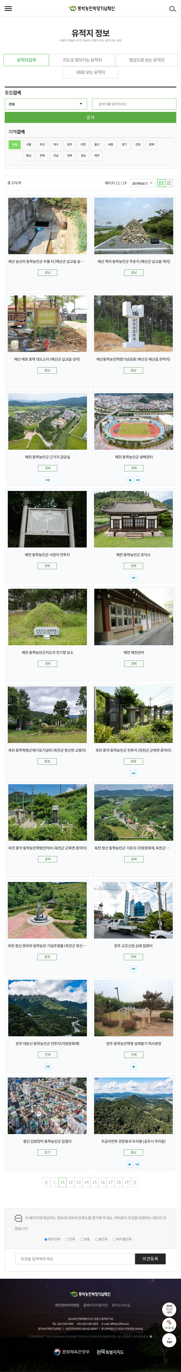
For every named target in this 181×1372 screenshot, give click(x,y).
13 (78, 1182)
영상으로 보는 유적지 (146, 60)
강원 (137, 145)
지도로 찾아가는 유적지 (82, 60)
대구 (55, 145)
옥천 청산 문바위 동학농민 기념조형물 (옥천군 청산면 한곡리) (53, 945)
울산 (96, 145)
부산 (42, 145)
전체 (14, 145)
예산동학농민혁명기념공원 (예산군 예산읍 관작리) (133, 359)
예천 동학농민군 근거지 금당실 (47, 457)
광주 (69, 145)
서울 (28, 145)
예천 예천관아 (133, 652)
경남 (83, 156)
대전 (83, 145)
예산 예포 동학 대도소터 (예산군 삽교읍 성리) (47, 359)
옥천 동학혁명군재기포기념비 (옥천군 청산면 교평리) (47, 750)
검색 (174, 10)
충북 (151, 145)
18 (118, 1182)
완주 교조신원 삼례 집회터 (133, 945)
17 (110, 1182)
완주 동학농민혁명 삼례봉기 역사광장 (133, 1043)
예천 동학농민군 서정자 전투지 (47, 554)
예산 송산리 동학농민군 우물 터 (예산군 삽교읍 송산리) (48, 261)
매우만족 (54, 1239)
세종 (110, 145)
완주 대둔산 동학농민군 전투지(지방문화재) (47, 1043)
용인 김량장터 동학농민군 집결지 (47, 1141)
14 (86, 1182)
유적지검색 (26, 60)
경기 (124, 145)
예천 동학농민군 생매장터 (134, 457)
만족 (72, 1239)
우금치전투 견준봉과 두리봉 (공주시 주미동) (133, 1141)
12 (70, 1182)
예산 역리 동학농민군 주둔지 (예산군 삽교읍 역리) (134, 261)
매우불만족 (124, 1239)
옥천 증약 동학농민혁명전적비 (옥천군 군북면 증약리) (47, 848)
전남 (55, 156)
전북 (42, 156)
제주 (96, 156)
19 (126, 1182)
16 (102, 1182)
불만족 (103, 1239)
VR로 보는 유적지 (90, 72)
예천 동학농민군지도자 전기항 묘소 (47, 652)
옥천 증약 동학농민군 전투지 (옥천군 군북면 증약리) (133, 750)
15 (94, 1182)
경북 (69, 156)
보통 (87, 1239)
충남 (28, 156)
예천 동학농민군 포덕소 (133, 554)
